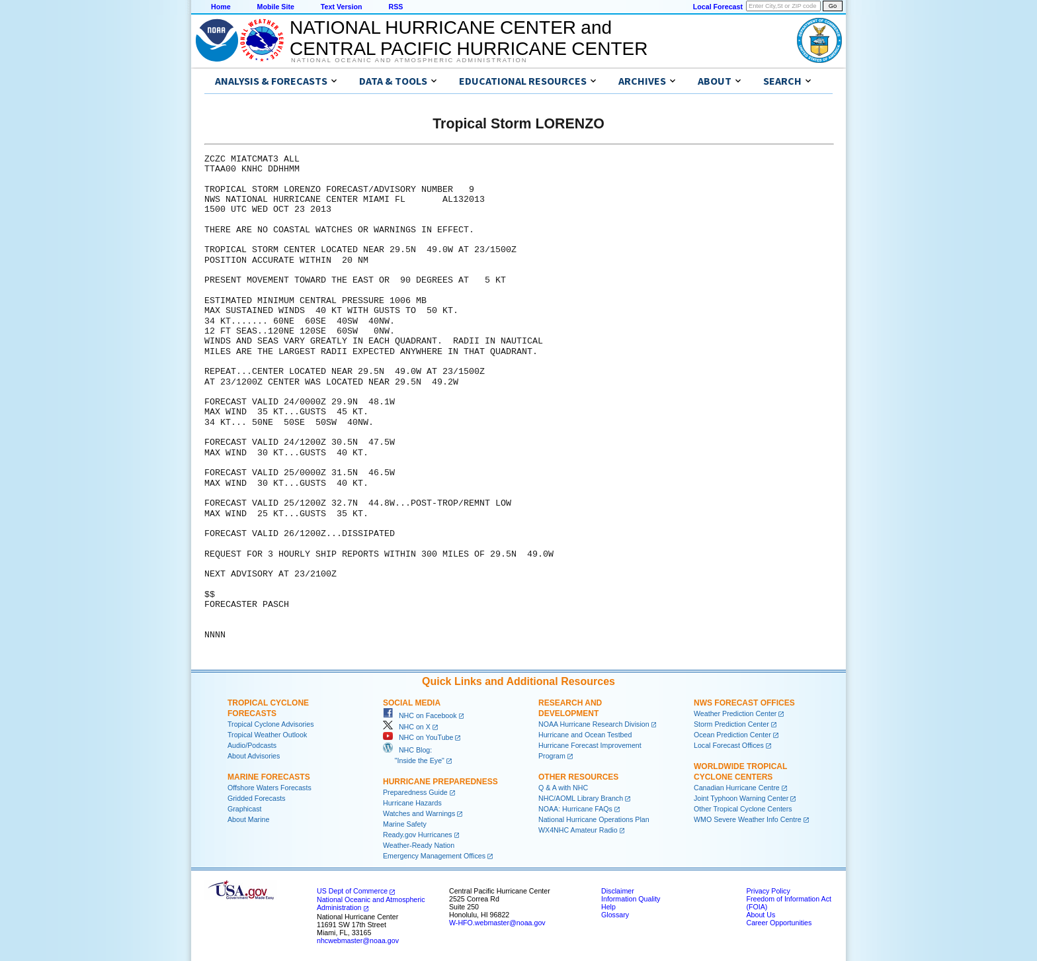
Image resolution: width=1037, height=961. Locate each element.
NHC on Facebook (420, 715)
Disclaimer (617, 891)
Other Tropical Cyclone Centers (743, 809)
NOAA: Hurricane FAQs (575, 809)
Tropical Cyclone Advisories (271, 724)
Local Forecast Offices (729, 745)
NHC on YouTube (418, 737)
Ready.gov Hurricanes (417, 835)
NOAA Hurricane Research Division (593, 724)
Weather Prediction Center (735, 713)
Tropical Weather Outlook (267, 735)
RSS (395, 7)
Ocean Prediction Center (732, 735)
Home (221, 7)
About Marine (248, 819)
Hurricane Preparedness (440, 781)
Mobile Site (275, 7)
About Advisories (254, 756)
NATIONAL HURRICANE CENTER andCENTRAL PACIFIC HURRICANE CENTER (468, 38)
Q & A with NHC (563, 788)
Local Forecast (718, 7)
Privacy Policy (768, 891)
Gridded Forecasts (257, 798)
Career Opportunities (778, 923)
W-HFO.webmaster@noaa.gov (497, 923)
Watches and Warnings (419, 813)
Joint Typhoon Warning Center (741, 798)
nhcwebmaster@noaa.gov (358, 940)
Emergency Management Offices (434, 856)
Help (608, 907)
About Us (760, 915)
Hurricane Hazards (412, 803)
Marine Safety (405, 824)
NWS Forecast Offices (744, 703)
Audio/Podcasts (252, 745)
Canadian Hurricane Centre (737, 788)
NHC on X (407, 727)
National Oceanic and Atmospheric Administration (409, 60)
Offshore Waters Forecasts (269, 788)
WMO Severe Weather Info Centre (748, 819)
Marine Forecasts (269, 777)
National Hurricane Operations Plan (593, 819)
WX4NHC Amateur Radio (578, 830)
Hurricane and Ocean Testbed (585, 735)
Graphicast (245, 809)
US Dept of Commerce (352, 891)
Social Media (411, 703)
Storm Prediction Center (731, 724)
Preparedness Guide (415, 792)
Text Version (341, 7)
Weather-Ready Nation (418, 845)
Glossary (615, 915)
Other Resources (578, 777)
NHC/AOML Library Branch (580, 798)
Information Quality (630, 899)
